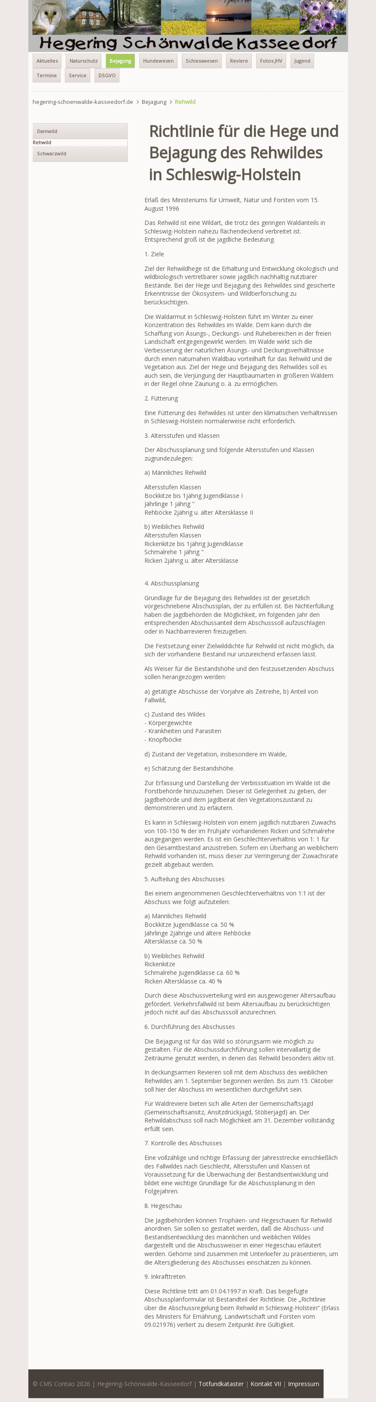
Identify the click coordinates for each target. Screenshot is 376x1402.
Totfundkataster (221, 1384)
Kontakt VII (266, 1384)
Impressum (303, 1384)
